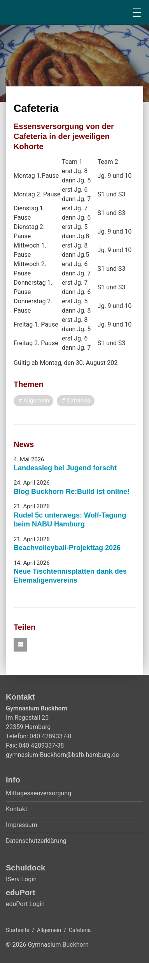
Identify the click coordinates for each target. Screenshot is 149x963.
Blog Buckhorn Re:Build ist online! (72, 491)
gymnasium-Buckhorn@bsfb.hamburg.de (62, 754)
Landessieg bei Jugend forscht (65, 468)
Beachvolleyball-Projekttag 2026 (67, 548)
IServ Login (21, 879)
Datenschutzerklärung (36, 840)
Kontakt (16, 809)
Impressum (21, 825)
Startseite (17, 930)
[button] (20, 645)
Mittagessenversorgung (38, 793)
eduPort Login (25, 904)
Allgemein (49, 930)
